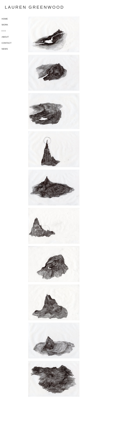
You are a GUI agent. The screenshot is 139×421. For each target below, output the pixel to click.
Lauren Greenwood (34, 7)
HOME (5, 19)
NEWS (5, 49)
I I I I (4, 31)
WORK (5, 25)
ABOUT (5, 37)
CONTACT (7, 43)
